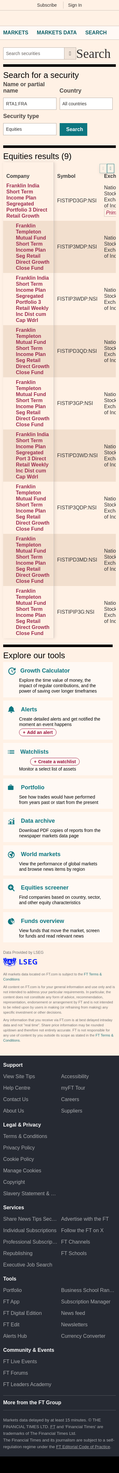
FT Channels (75, 1242)
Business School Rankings (88, 1290)
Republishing (18, 1253)
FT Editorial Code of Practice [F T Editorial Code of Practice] (83, 1446)
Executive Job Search (27, 1264)
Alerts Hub (15, 1336)
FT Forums (15, 1373)
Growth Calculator (45, 670)
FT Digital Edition (22, 1313)
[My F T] (110, 18)
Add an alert (40, 732)
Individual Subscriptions (29, 1230)
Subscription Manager (86, 1301)
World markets (41, 854)
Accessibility (75, 1076)
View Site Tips (19, 1076)
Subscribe (47, 5)
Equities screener (45, 887)
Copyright (14, 1182)
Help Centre (16, 1088)
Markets (15, 32)
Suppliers (72, 1110)
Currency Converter (83, 1336)
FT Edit (11, 1324)
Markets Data (57, 32)
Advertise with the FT (85, 1219)
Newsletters (74, 1324)
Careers (70, 1099)
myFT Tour (73, 1088)
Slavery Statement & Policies (30, 1193)
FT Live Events (20, 1361)
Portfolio (32, 787)
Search (96, 32)
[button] (6, 18)
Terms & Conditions (25, 1136)
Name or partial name (24, 87)
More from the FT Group (32, 1402)
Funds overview (42, 921)
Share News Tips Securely (30, 1219)
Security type (21, 116)
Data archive (38, 821)
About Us (13, 1110)
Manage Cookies (22, 1170)
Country (71, 90)
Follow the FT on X (82, 1230)
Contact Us (15, 1099)
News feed (73, 1313)
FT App (11, 1301)
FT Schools (74, 1253)
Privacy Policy (19, 1147)
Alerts (29, 709)
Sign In (75, 5)
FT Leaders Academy (27, 1384)
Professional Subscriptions (30, 1242)
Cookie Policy (18, 1159)
